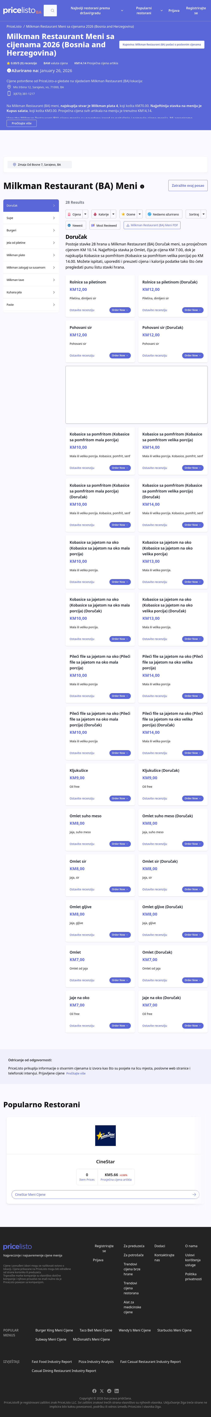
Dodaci (160, 1246)
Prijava (174, 10)
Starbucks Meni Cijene (174, 1330)
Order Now (120, 310)
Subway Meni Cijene (50, 1339)
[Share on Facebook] (94, 1391)
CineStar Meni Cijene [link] (106, 1194)
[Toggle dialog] (82, 310)
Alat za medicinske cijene (132, 1307)
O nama (191, 1246)
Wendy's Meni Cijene (135, 1330)
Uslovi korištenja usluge (192, 1260)
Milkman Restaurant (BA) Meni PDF (152, 225)
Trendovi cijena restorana (131, 1288)
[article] (105, 1160)
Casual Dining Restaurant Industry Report (64, 1370)
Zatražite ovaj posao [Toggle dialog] (188, 185)
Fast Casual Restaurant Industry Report (150, 1361)
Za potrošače (134, 1255)
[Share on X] (102, 1391)
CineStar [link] (105, 1161)
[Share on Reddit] (109, 1391)
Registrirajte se (196, 10)
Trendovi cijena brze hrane (132, 1269)
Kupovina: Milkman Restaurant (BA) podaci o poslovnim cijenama (162, 44)
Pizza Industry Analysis (96, 1361)
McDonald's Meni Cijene (91, 1339)
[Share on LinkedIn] (117, 1391)
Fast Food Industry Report (52, 1361)
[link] (105, 1135)
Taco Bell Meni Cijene (96, 1330)
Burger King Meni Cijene (54, 1330)
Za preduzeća (134, 1246)
